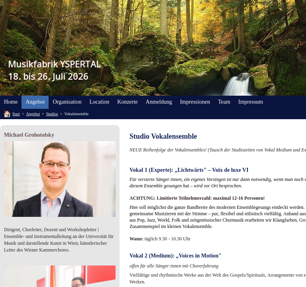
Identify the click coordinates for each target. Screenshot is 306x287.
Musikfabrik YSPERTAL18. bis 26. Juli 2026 (54, 70)
